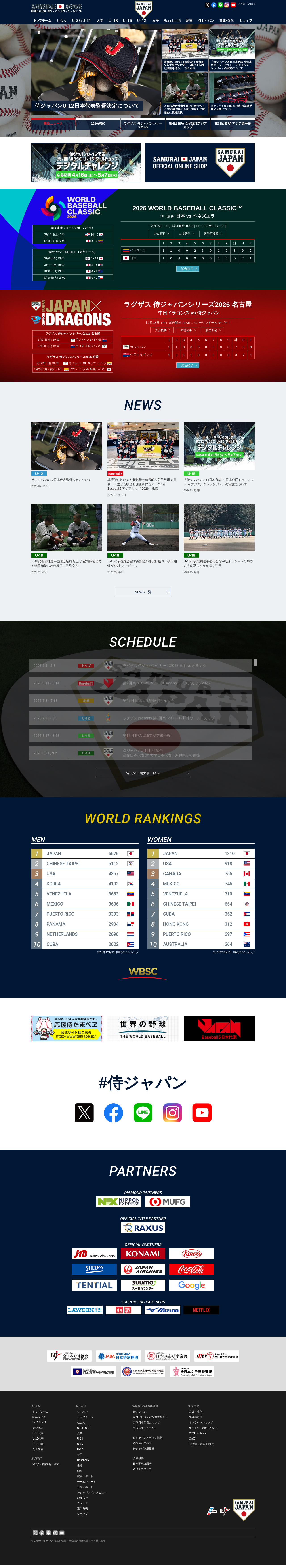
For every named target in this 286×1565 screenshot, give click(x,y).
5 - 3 (92, 339)
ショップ (82, 1513)
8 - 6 (94, 264)
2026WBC (98, 123)
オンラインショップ (201, 1422)
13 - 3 (86, 363)
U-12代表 (38, 1444)
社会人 (81, 1422)
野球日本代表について (146, 1422)
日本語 (241, 3)
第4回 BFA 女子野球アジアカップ (188, 125)
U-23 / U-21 (39, 1422)
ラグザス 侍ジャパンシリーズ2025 (143, 125)
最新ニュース (53, 123)
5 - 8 (94, 240)
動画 (79, 1470)
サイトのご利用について (203, 1427)
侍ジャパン (139, 1411)
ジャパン (82, 1411)
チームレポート (86, 1481)
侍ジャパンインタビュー (92, 1492)
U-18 (80, 1438)
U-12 (80, 1449)
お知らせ (82, 1497)
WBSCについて (142, 1469)
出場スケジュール (143, 1427)
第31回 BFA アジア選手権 (233, 123)
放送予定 (211, 330)
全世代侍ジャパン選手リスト (150, 1417)
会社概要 (138, 1458)
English (251, 4)
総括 (79, 1465)
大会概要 (159, 233)
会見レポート (85, 1487)
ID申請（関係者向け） (202, 1444)
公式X (192, 1438)
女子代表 (37, 1449)
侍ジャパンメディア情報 (147, 1437)
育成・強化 (195, 1411)
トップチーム (40, 1411)
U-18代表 (38, 1433)
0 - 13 (94, 258)
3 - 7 (84, 346)
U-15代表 (38, 1438)
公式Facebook (197, 1433)
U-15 (80, 1444)
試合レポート (85, 1476)
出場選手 (184, 233)
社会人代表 (39, 1417)
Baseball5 (83, 1460)
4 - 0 (89, 369)
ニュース (82, 1503)
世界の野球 (195, 1417)
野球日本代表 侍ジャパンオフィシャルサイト (58, 8)
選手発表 (82, 1508)
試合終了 (187, 268)
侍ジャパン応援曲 (143, 1448)
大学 (79, 1433)
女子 (79, 1454)
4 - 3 (94, 271)
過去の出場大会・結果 (143, 773)
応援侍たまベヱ (142, 1443)
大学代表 (37, 1427)
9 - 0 (94, 277)
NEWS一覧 (143, 592)
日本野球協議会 (142, 1463)
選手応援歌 (211, 233)
